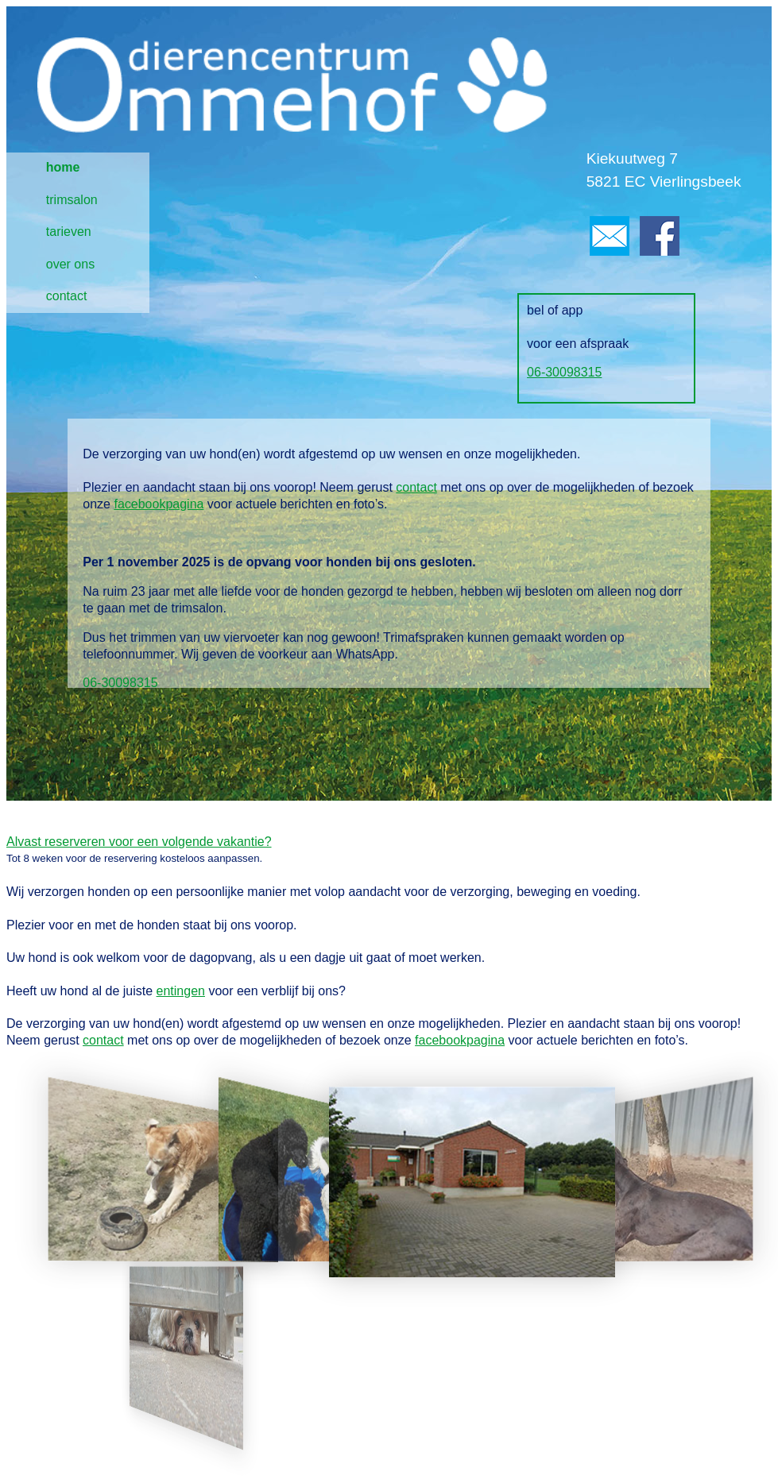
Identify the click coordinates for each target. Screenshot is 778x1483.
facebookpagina (158, 504)
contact (66, 296)
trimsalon (72, 200)
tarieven (68, 231)
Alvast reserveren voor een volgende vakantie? (139, 841)
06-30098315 (564, 372)
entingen (181, 991)
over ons (70, 264)
